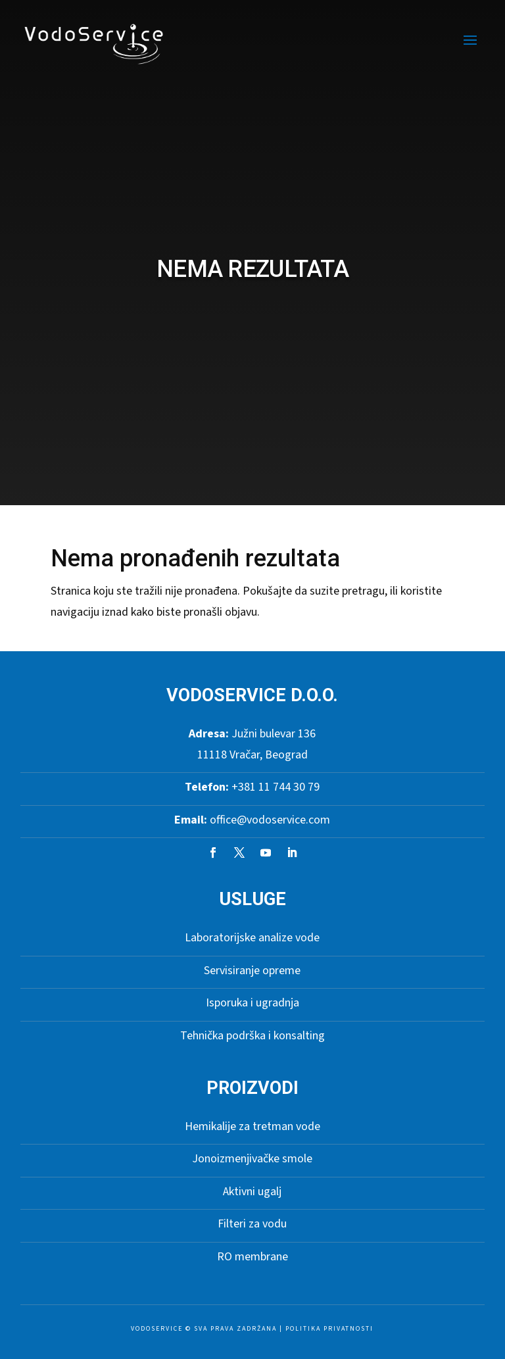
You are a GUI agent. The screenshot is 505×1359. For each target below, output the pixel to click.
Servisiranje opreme (252, 970)
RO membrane (252, 1256)
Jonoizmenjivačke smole (252, 1158)
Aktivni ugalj (252, 1191)
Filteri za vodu (252, 1224)
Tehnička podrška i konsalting (252, 1035)
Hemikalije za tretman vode (252, 1126)
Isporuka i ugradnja (252, 1003)
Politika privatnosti (329, 1328)
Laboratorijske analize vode (252, 937)
